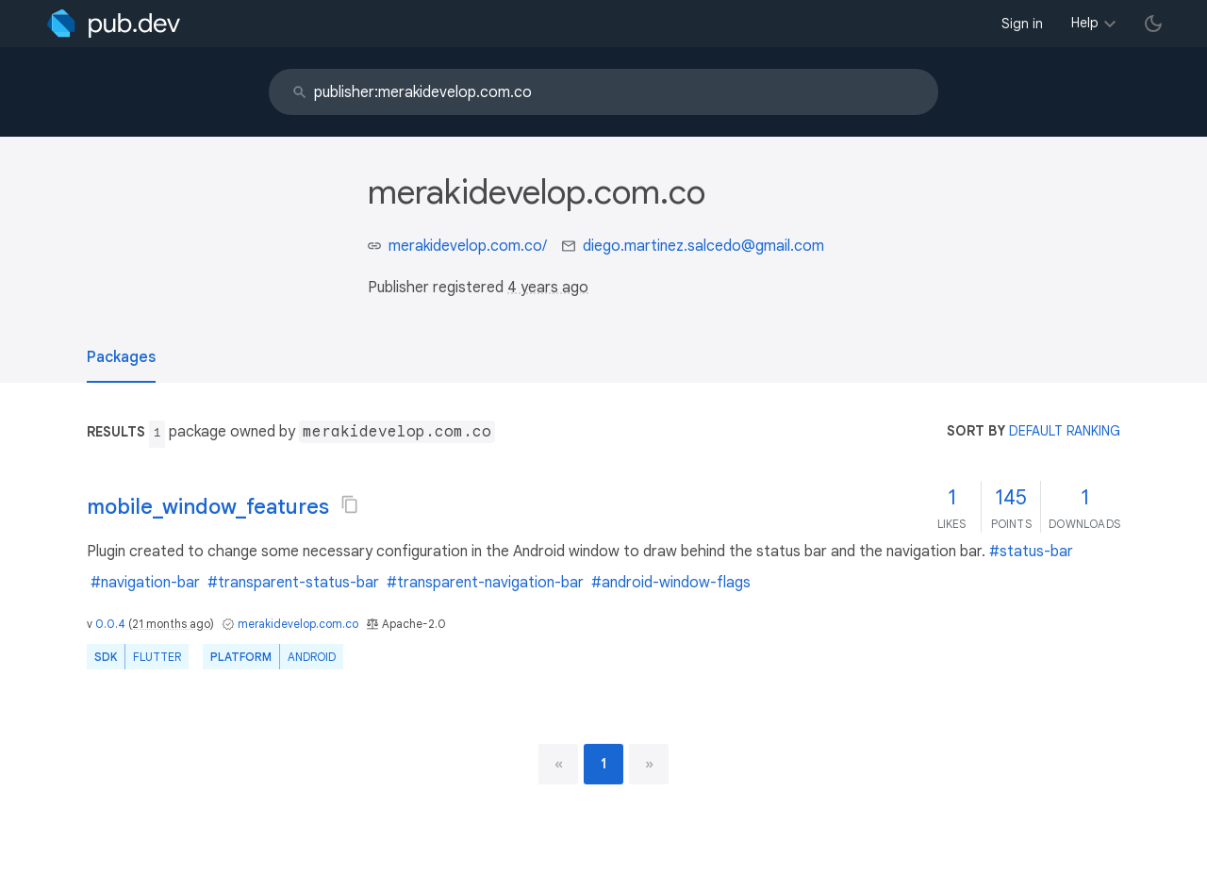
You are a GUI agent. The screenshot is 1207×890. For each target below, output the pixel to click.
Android (312, 657)
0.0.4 (110, 624)
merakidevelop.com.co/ (468, 246)
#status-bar (1031, 551)
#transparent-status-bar (293, 582)
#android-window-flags (671, 582)
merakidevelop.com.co (298, 624)
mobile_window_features (208, 506)
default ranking (1064, 430)
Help (1085, 22)
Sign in (1022, 23)
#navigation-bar (145, 582)
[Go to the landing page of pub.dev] (113, 23)
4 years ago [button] (547, 287)
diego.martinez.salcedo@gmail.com (703, 246)
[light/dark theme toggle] (1153, 23)
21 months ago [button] (171, 624)
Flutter (157, 657)
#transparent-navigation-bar (485, 582)
